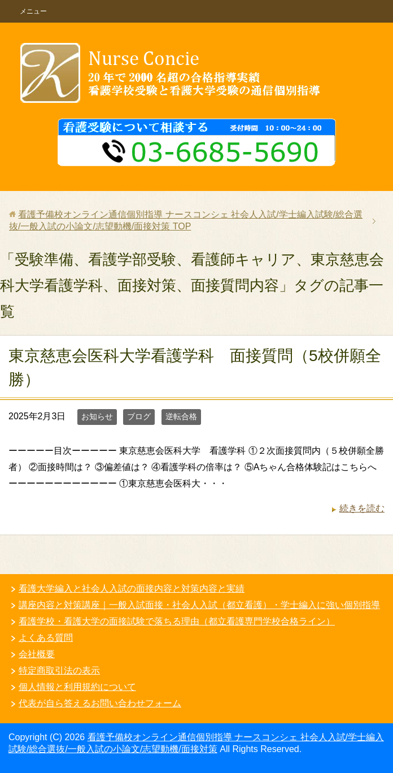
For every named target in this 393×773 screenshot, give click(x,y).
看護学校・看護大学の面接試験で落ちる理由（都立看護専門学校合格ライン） (177, 621)
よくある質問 (46, 637)
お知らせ (97, 416)
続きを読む (362, 508)
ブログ (139, 416)
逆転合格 (181, 416)
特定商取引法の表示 (59, 670)
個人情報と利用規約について (77, 687)
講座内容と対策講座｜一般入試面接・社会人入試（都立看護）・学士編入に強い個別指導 (199, 605)
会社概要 (37, 654)
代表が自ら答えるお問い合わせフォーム (100, 703)
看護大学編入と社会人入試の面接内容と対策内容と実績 (131, 588)
